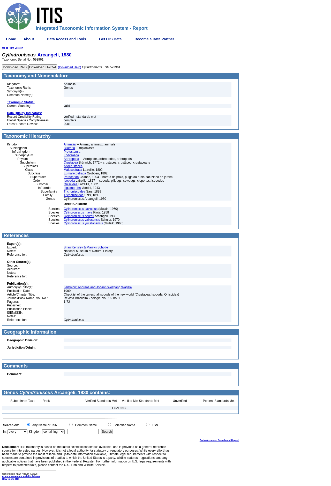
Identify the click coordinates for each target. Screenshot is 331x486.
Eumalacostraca (75, 173)
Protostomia (72, 151)
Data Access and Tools (66, 39)
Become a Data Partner (154, 39)
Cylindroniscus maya (78, 212)
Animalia (70, 144)
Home (11, 39)
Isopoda (69, 180)
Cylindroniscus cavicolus (80, 209)
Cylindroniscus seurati (79, 216)
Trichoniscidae (74, 195)
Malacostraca (73, 170)
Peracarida (71, 177)
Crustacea (71, 162)
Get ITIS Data (110, 39)
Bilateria (69, 148)
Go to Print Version (12, 48)
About (29, 39)
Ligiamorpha (72, 188)
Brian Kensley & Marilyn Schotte (86, 247)
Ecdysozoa (71, 155)
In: (4, 431)
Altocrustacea (73, 166)
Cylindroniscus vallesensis (82, 220)
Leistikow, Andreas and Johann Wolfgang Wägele (98, 287)
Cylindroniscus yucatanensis (83, 223)
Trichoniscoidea (74, 191)
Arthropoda (71, 159)
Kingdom (35, 431)
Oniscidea (70, 184)
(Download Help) (69, 67)
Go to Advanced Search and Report (219, 440)
